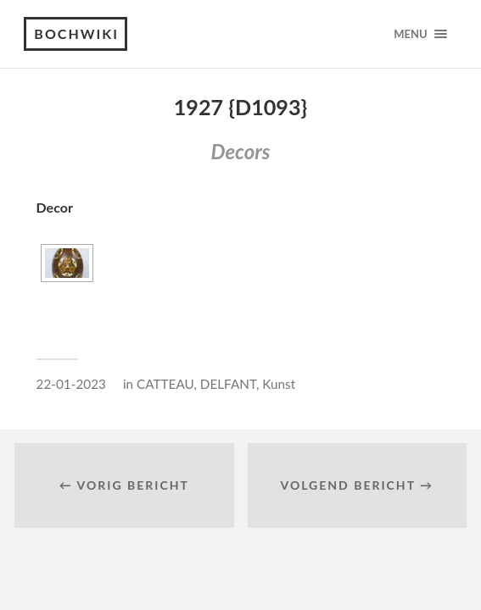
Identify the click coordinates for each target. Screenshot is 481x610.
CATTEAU (165, 383)
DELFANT (228, 383)
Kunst (278, 383)
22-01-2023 (71, 383)
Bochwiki (76, 33)
